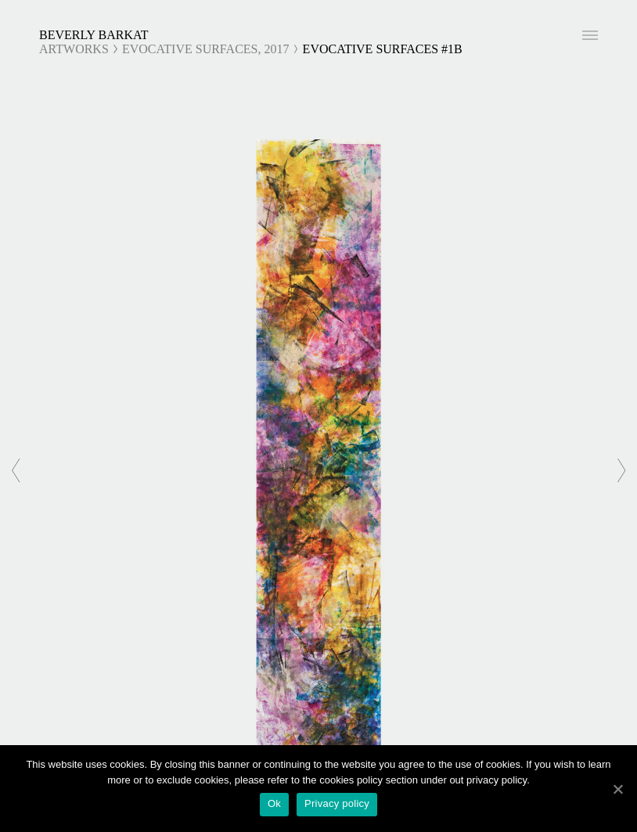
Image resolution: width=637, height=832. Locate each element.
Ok (274, 803)
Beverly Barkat (94, 34)
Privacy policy (336, 803)
